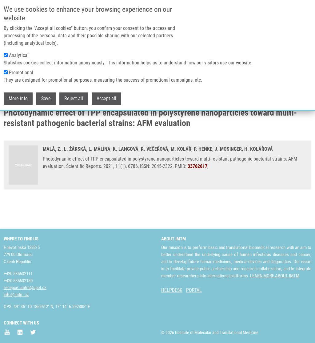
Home (9, 118)
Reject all (73, 94)
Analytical (19, 51)
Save (46, 94)
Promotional (21, 68)
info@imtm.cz (16, 294)
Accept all (106, 94)
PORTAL (194, 290)
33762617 (197, 191)
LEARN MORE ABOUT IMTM (274, 276)
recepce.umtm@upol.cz (25, 287)
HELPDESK (171, 290)
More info (18, 94)
